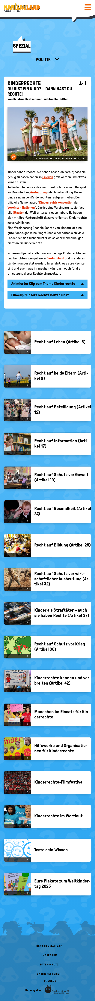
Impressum (49, 955)
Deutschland (55, 258)
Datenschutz (49, 964)
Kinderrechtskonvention (56, 202)
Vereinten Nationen (21, 207)
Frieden (47, 177)
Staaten (18, 212)
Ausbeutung (38, 192)
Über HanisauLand (49, 946)
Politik (44, 59)
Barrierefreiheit (49, 973)
